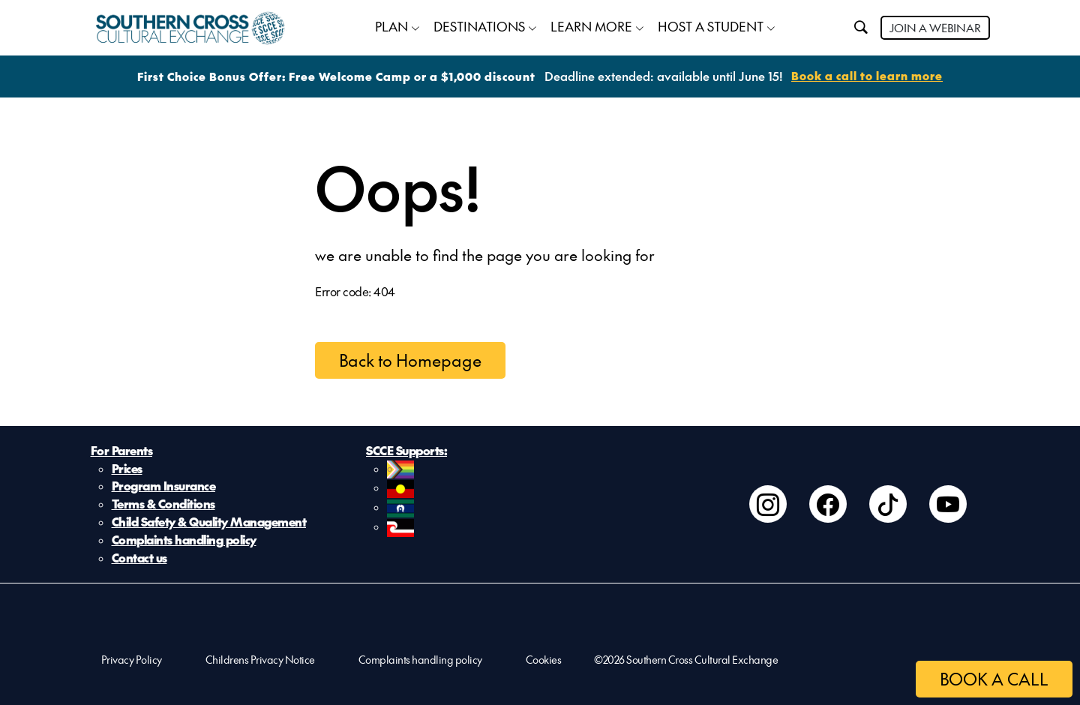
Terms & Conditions (163, 504)
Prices (127, 468)
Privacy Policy (131, 660)
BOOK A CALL (994, 679)
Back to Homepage (410, 360)
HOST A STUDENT (711, 26)
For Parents (122, 450)
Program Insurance (164, 486)
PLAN (391, 26)
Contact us (139, 558)
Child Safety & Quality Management (209, 522)
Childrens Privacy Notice (260, 660)
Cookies (544, 660)
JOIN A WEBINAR (935, 27)
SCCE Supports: (406, 450)
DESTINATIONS (479, 26)
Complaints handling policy (184, 540)
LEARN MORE (591, 26)
